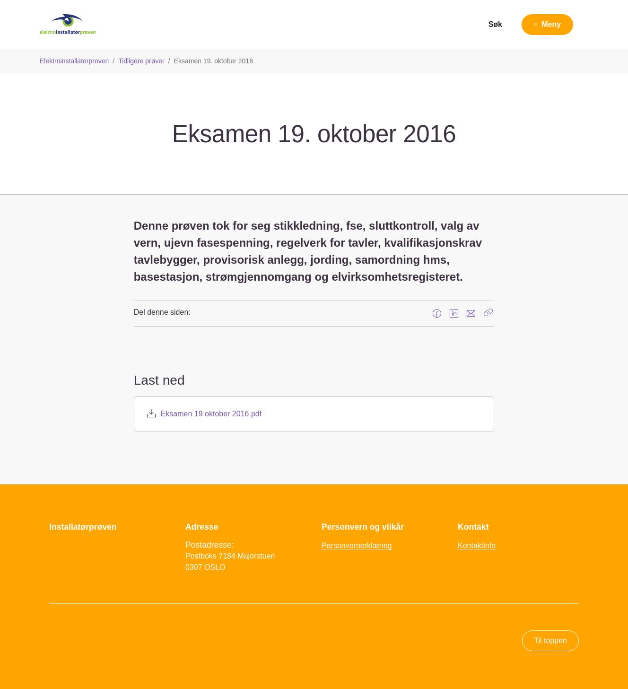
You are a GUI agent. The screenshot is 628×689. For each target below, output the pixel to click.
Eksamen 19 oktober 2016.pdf (211, 414)
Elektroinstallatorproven (74, 61)
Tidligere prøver (141, 61)
